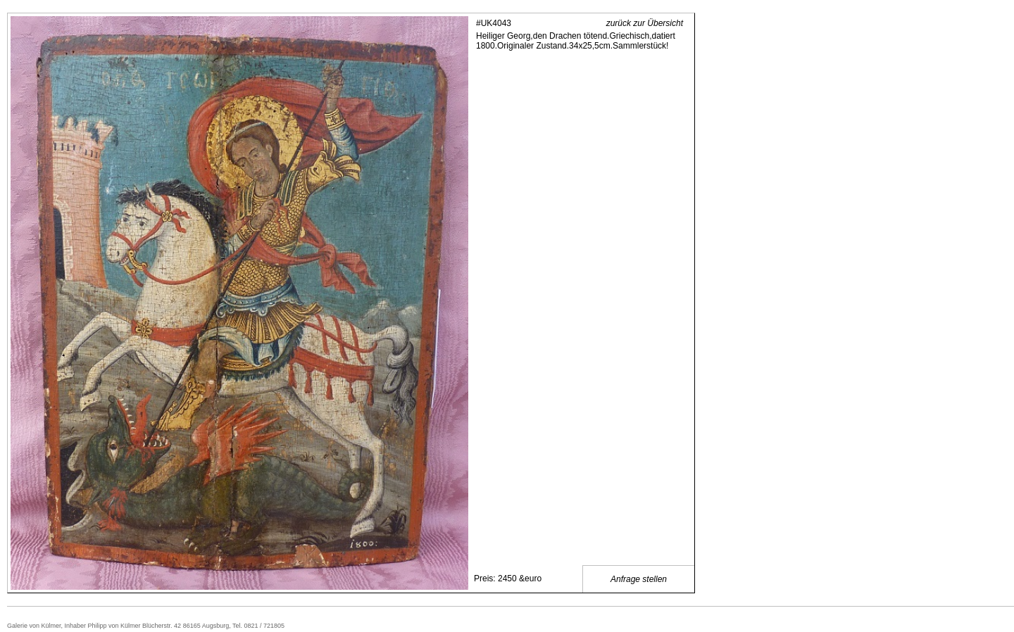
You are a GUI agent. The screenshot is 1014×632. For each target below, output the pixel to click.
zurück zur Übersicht (644, 23)
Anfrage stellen (639, 579)
